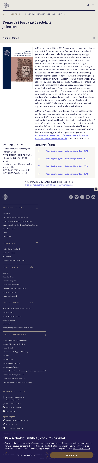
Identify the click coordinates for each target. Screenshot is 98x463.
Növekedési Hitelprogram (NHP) (13, 375)
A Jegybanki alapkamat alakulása (14, 344)
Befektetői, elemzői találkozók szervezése (17, 382)
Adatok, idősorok (9, 253)
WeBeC (5, 273)
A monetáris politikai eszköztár (13, 378)
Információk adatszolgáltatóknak (14, 260)
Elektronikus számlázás (11, 285)
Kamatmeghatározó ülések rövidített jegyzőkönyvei (20, 225)
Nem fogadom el (26, 455)
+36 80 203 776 (11, 424)
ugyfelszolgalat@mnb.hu (14, 428)
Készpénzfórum (8, 277)
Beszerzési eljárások (10, 296)
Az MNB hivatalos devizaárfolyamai (15, 340)
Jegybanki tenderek (9, 292)
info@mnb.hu (11, 411)
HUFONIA (6, 356)
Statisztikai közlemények (11, 249)
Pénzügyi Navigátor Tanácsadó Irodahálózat (18, 328)
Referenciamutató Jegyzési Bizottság (15, 352)
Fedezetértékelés (8, 348)
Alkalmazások (8, 324)
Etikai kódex (7, 236)
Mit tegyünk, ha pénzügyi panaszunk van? (17, 308)
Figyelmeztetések (9, 320)
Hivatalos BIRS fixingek (11, 367)
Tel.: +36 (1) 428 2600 (13, 404)
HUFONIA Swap (8, 359)
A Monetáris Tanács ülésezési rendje (15, 217)
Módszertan (7, 257)
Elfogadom (71, 455)
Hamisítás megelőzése (10, 281)
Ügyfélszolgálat (8, 312)
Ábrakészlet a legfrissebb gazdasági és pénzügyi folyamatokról (24, 371)
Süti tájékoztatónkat (81, 449)
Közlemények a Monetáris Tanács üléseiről (17, 221)
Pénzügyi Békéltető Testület (12, 316)
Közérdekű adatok (9, 229)
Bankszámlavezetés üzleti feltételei (15, 288)
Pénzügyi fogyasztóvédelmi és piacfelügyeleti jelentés (49, 185)
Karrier (5, 233)
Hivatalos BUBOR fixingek (11, 363)
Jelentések (6, 213)
